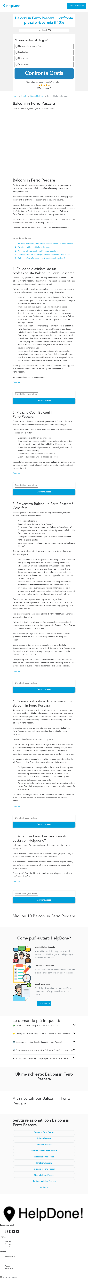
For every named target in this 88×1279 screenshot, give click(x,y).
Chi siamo (8, 1244)
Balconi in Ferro (37, 96)
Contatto (8, 1247)
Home (15, 96)
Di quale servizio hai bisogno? (31, 40)
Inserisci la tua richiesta (45, 947)
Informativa (9, 1269)
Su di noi (8, 1242)
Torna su (16, 382)
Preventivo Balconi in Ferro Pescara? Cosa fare (38, 251)
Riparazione (23, 58)
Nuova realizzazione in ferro (30, 46)
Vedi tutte (44, 1187)
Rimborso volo (10, 1256)
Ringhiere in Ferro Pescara (44, 1169)
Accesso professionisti (76, 6)
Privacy (7, 1266)
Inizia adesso (44, 1004)
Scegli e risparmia (42, 984)
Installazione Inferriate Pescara (44, 1151)
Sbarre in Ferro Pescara (44, 1175)
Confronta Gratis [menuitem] (44, 73)
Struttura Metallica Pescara (44, 1181)
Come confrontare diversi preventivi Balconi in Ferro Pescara (44, 255)
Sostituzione (23, 64)
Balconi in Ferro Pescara (44, 1133)
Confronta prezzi (44, 401)
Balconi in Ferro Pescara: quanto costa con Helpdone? (41, 258)
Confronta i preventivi (44, 966)
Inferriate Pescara (44, 1145)
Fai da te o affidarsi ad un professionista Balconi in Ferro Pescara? (46, 244)
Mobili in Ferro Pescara (44, 1157)
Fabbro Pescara (44, 1139)
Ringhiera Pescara (44, 1163)
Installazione (23, 52)
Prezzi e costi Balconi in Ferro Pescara (34, 247)
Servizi (24, 96)
